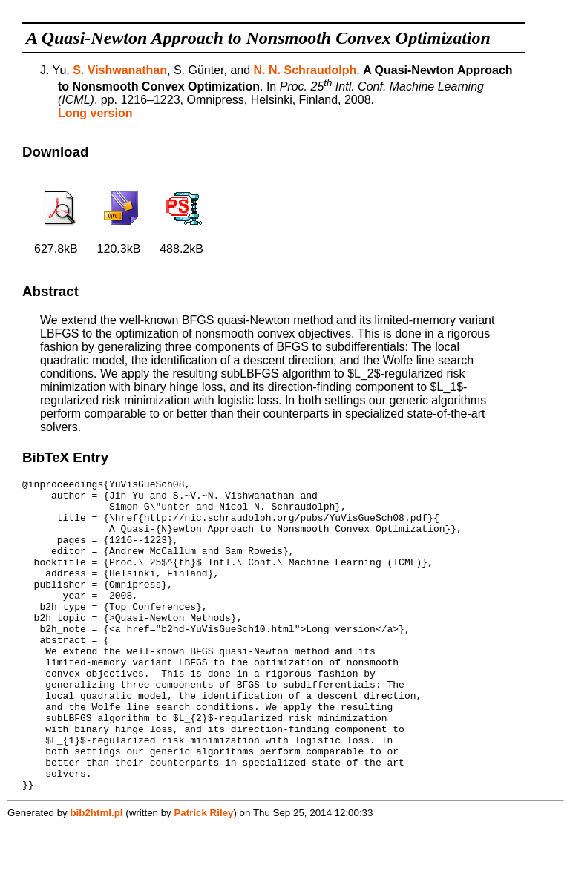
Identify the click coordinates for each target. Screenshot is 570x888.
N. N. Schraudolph (305, 70)
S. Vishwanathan (120, 70)
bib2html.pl (96, 875)
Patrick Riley (203, 875)
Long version (95, 113)
